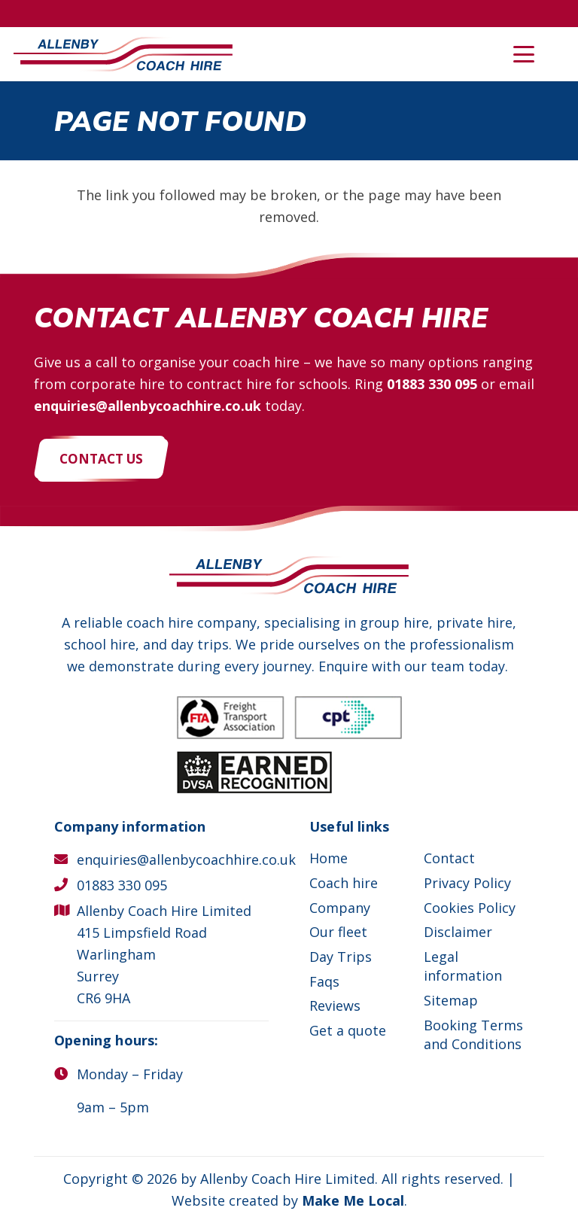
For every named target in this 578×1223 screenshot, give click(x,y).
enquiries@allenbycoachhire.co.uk (147, 406)
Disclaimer (458, 932)
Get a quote (347, 1030)
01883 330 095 (432, 384)
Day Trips (340, 957)
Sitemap (451, 1000)
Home (328, 858)
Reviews (334, 1005)
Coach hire (343, 883)
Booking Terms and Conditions (473, 1034)
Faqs (324, 981)
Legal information (463, 966)
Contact (449, 858)
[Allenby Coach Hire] (123, 54)
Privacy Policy (467, 883)
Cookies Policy (470, 908)
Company (339, 908)
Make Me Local (353, 1200)
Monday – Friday (130, 1074)
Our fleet (338, 932)
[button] (524, 54)
